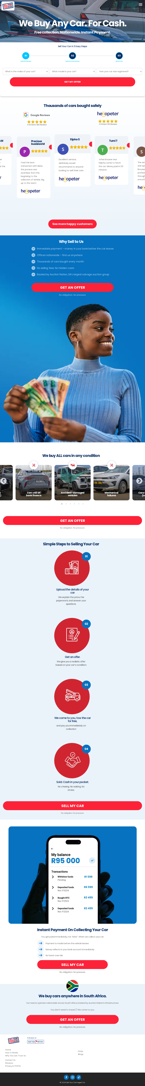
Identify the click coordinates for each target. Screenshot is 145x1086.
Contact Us (10, 1060)
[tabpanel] (72, 481)
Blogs (80, 1054)
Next (144, 481)
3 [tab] (70, 503)
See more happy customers (72, 224)
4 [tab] (74, 503)
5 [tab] (78, 503)
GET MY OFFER (72, 81)
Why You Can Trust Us (15, 1055)
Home (8, 1050)
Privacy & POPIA (13, 1066)
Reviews (9, 1063)
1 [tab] (61, 503)
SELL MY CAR (72, 805)
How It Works (11, 1052)
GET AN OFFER (72, 287)
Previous (8, 481)
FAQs (80, 1051)
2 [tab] (66, 503)
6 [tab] (83, 503)
